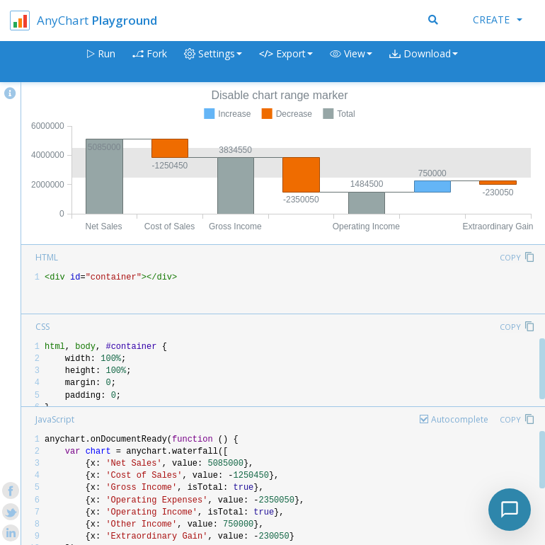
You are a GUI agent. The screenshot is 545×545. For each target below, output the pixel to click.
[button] (351, 62)
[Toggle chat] (509, 509)
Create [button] (497, 19)
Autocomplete (459, 419)
